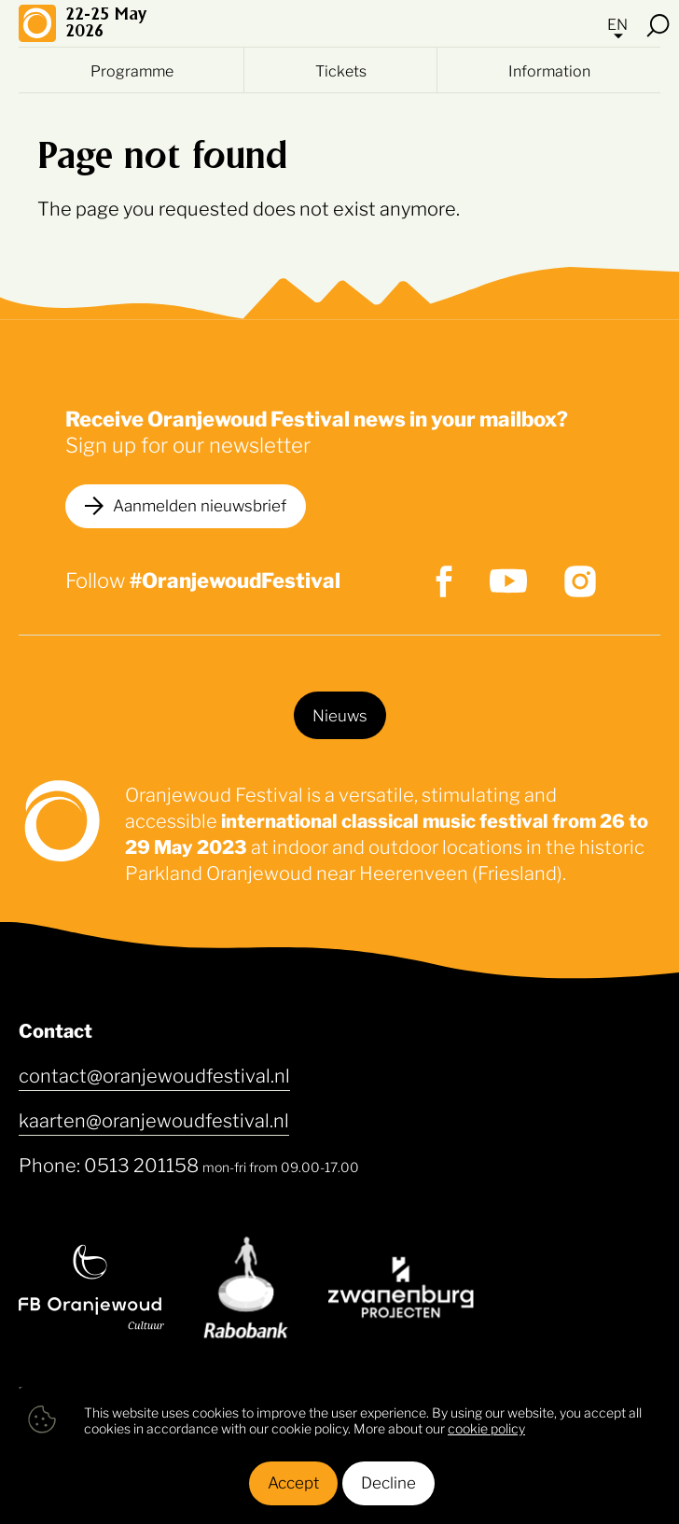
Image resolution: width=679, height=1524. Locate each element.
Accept (293, 1481)
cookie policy (486, 1427)
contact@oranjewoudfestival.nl (154, 1074)
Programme (131, 70)
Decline (388, 1481)
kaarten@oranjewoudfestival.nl (154, 1119)
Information (549, 70)
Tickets (341, 70)
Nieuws (339, 714)
